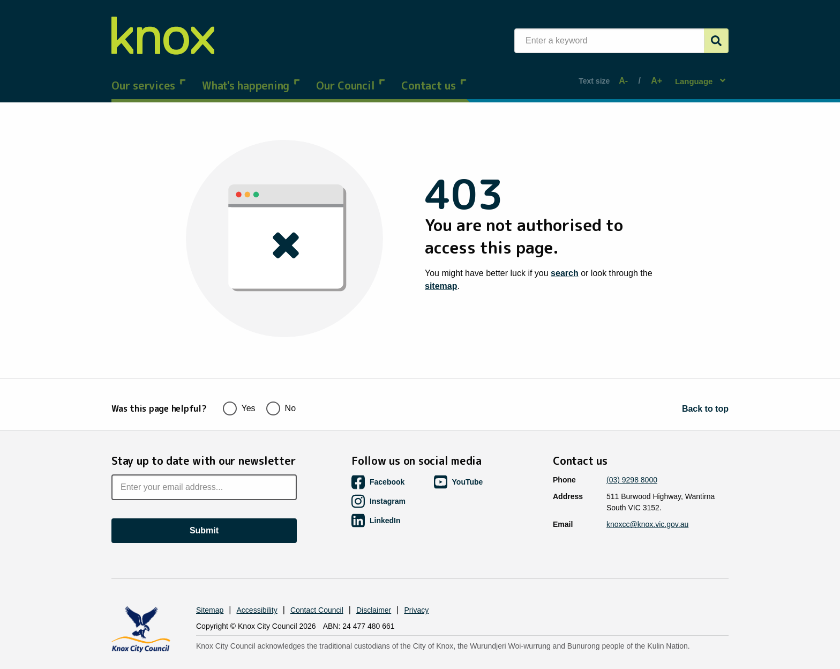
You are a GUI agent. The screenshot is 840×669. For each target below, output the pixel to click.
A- (625, 75)
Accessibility (257, 588)
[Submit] (716, 40)
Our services (148, 75)
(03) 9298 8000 (631, 458)
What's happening (251, 75)
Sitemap (209, 588)
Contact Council (316, 588)
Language (695, 75)
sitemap (441, 275)
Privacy (416, 588)
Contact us (434, 75)
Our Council (350, 75)
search (565, 262)
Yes (239, 385)
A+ (653, 75)
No (281, 385)
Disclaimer (373, 588)
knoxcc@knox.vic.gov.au (647, 503)
